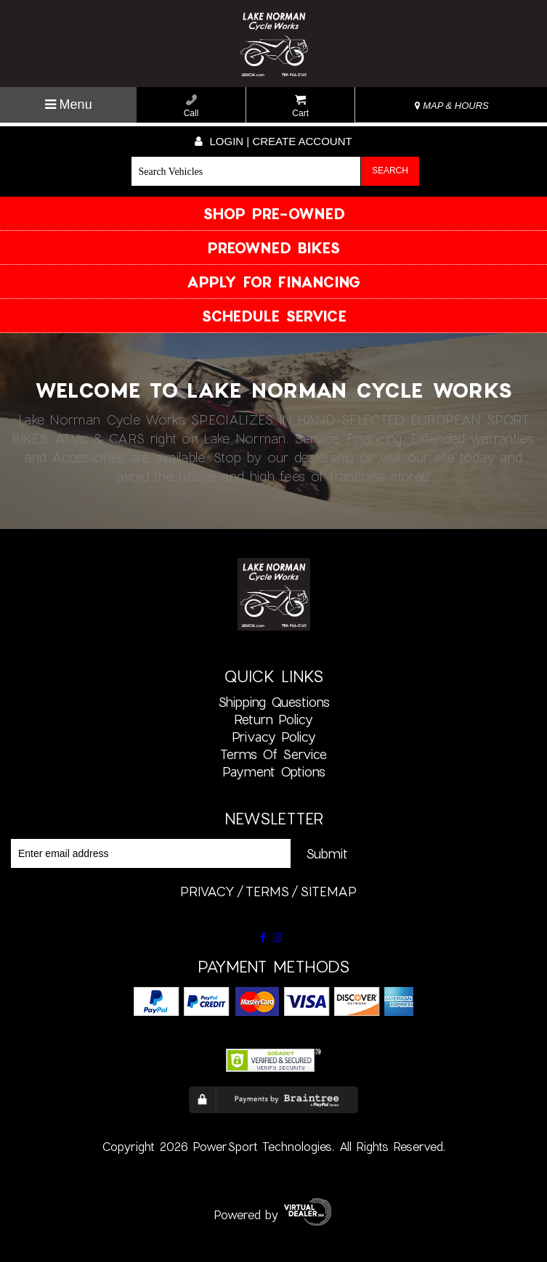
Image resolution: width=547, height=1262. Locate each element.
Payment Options (273, 771)
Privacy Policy (274, 737)
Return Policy (273, 719)
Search (390, 170)
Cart (300, 106)
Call (191, 106)
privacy (207, 891)
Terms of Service (273, 754)
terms (267, 891)
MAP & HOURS (452, 105)
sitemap (328, 891)
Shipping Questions (274, 702)
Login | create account (273, 141)
